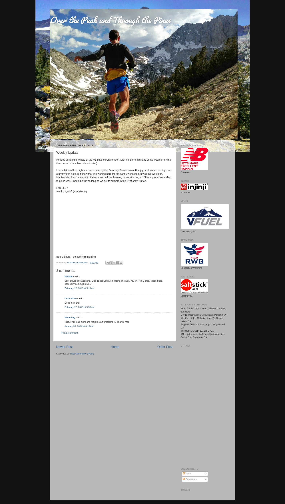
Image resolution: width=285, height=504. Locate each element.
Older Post (164, 347)
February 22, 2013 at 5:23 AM (80, 288)
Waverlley (70, 317)
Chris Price (71, 298)
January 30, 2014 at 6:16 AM (79, 326)
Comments (189, 479)
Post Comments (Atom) (82, 353)
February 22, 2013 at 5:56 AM (80, 307)
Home (115, 347)
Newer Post (64, 347)
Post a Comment (69, 333)
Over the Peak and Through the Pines (110, 20)
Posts (187, 473)
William (69, 276)
